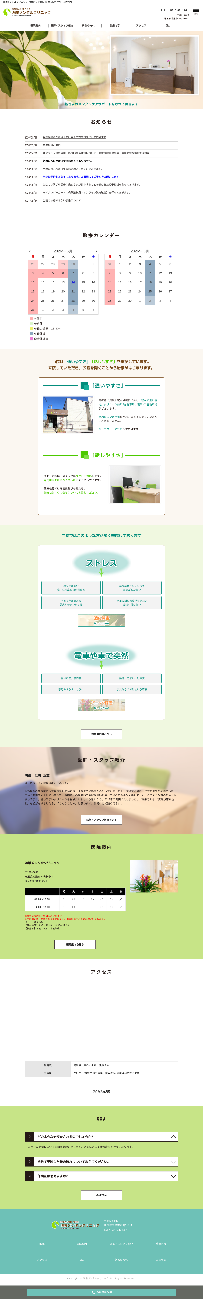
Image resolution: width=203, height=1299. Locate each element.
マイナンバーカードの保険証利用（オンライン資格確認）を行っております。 (87, 192)
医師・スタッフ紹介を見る (101, 820)
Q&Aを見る (101, 1195)
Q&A (168, 25)
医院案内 (35, 25)
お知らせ (161, 1259)
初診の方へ (88, 25)
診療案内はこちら (101, 734)
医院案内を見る (75, 944)
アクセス (141, 25)
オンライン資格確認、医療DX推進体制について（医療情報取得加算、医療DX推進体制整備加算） (97, 153)
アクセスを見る (101, 1091)
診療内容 (115, 25)
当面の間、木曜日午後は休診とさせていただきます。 (73, 169)
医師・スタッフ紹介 (61, 25)
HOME (42, 1243)
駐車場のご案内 (52, 145)
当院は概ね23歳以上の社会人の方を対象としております (74, 137)
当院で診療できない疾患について (62, 200)
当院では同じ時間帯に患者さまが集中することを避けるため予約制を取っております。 (92, 184)
